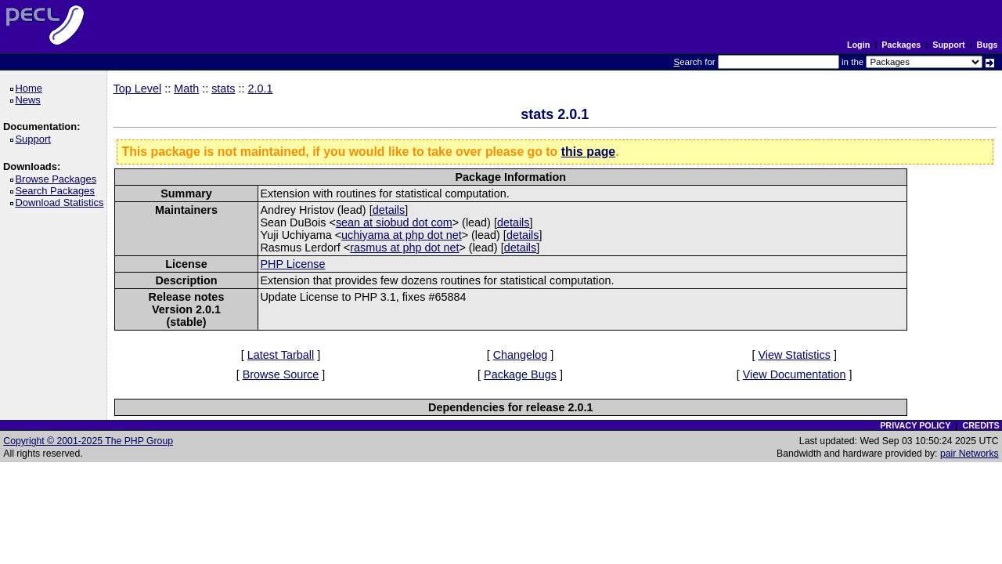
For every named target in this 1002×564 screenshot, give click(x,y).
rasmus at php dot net (404, 247)
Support (948, 44)
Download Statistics (62, 202)
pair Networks (969, 453)
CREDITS (980, 425)
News (30, 100)
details (389, 210)
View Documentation (794, 374)
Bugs (987, 44)
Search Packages (57, 191)
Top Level (138, 88)
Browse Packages (58, 179)
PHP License (292, 264)
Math (186, 88)
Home (31, 88)
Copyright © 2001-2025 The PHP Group (88, 441)
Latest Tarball (280, 355)
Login (858, 44)
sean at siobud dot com (394, 222)
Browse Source (281, 374)
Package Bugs (520, 374)
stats (223, 88)
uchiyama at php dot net (401, 235)
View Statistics (794, 355)
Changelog (520, 355)
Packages (901, 44)
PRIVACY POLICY (915, 425)
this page (588, 151)
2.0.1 (260, 88)
